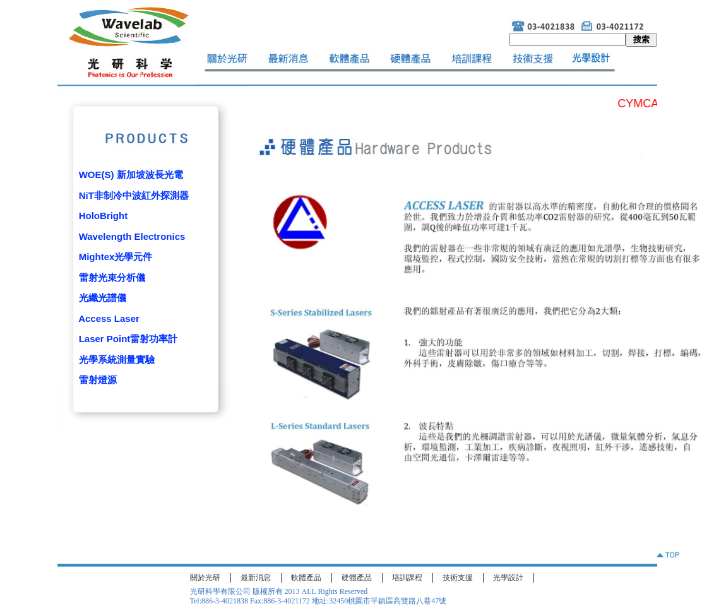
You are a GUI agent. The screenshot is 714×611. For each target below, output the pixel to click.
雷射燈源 (98, 379)
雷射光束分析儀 (112, 277)
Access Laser (109, 318)
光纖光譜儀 (102, 297)
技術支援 (458, 577)
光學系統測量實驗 (117, 359)
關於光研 (205, 577)
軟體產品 (306, 577)
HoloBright (103, 215)
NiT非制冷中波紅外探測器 (134, 195)
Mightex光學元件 (116, 256)
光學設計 (508, 577)
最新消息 (256, 577)
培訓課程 (407, 577)
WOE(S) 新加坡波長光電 (131, 174)
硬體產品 (357, 577)
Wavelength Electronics (132, 236)
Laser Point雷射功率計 (128, 338)
